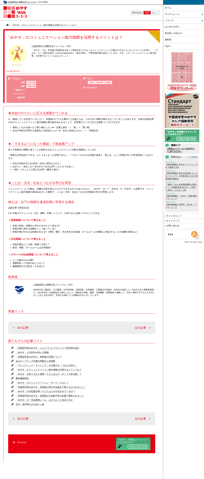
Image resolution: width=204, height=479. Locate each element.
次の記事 (140, 327)
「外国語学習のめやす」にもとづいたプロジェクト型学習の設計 (47, 348)
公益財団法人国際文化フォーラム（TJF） (52, 46)
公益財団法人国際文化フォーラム (22, 2)
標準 (147, 13)
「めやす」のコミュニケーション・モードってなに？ (42, 382)
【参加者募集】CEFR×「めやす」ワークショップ (182, 205)
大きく (154, 12)
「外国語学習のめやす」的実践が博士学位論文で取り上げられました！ (51, 387)
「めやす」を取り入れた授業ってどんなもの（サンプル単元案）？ (49, 374)
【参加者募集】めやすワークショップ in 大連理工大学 (182, 165)
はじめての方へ (172, 27)
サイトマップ (173, 221)
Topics (168, 46)
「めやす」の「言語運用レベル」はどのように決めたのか (44, 400)
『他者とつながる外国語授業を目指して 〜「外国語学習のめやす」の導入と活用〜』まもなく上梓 (182, 186)
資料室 (168, 39)
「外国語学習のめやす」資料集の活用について (39, 357)
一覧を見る (194, 157)
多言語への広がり (173, 33)
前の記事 (23, 327)
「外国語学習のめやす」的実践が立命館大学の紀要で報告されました (50, 396)
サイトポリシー (174, 216)
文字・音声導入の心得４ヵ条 (30, 404)
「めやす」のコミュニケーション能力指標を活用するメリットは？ (49, 369)
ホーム (168, 8)
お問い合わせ (173, 225)
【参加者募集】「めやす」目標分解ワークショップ (182, 196)
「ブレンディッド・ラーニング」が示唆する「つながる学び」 (46, 365)
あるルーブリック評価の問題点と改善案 (35, 361)
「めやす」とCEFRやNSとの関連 (32, 352)
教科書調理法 (22, 378)
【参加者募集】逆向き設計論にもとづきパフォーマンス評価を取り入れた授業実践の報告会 (182, 175)
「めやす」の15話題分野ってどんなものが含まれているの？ (45, 391)
